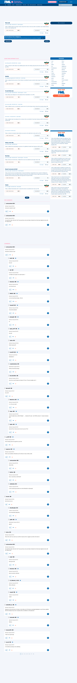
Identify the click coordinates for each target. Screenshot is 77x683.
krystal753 (12, 352)
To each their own (9, 91)
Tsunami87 (12, 305)
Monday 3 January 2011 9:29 (9, 632)
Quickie (7, 76)
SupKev (11, 424)
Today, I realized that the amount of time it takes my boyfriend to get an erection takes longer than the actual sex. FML (26, 81)
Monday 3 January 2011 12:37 (13, 427)
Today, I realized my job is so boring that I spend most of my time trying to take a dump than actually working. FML (26, 106)
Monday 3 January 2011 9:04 (9, 206)
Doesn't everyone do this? (11, 169)
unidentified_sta (9, 604)
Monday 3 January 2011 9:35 (13, 402)
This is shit (7, 22)
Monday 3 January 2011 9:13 (9, 451)
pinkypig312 (12, 317)
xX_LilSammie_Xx (13, 580)
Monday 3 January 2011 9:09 (9, 439)
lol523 (11, 258)
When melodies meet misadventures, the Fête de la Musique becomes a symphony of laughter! (25, 38)
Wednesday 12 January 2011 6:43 (14, 522)
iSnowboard (12, 281)
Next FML (47, 41)
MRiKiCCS (12, 293)
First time (7, 156)
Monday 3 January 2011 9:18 (9, 499)
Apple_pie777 (12, 328)
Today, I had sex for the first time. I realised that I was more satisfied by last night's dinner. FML (22, 159)
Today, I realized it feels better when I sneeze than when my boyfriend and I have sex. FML (22, 188)
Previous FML (8, 41)
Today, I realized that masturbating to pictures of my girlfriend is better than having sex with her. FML (24, 146)
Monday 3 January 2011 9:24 (9, 607)
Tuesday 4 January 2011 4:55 (13, 486)
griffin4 (11, 519)
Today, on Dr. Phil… (9, 142)
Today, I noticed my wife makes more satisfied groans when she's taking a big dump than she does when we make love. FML (26, 66)
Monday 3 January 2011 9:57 (13, 559)
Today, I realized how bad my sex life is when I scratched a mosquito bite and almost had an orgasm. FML (59, 151)
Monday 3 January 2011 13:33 (13, 319)
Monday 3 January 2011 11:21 (13, 296)
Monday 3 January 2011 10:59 (13, 272)
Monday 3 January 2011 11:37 (13, 583)
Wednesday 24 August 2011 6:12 (14, 366)
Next (27, 197)
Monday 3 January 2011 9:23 (9, 218)
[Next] (33, 654)
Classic (6, 185)
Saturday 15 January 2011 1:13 (13, 620)
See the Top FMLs (61, 95)
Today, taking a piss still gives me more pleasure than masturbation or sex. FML (19, 94)
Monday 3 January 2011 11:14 (13, 284)
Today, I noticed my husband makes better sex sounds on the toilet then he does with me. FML (23, 133)
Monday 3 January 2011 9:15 (13, 463)
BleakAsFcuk (12, 399)
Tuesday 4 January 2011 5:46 (13, 510)
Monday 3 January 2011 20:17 (13, 331)
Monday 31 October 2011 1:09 (13, 378)
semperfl (11, 592)
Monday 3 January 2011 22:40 (13, 343)
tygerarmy (8, 449)
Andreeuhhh (12, 617)
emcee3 (7, 642)
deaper (11, 411)
